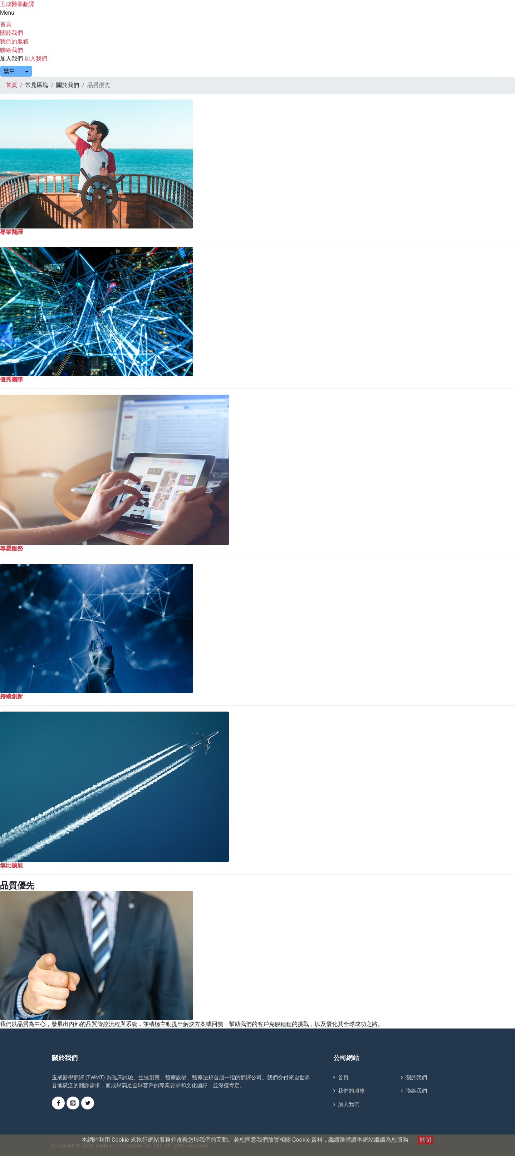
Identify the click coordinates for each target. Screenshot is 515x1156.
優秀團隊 (11, 379)
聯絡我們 (11, 50)
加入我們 (11, 58)
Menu (7, 12)
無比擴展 (11, 865)
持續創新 (11, 696)
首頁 (5, 24)
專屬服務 (11, 548)
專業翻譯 (11, 231)
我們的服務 (14, 41)
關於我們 (11, 32)
